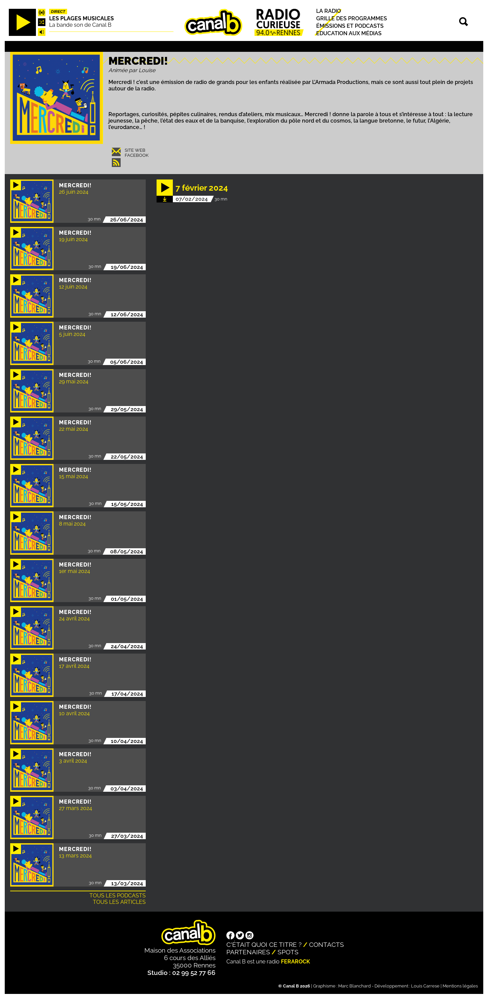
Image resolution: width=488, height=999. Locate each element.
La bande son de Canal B (80, 25)
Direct (58, 11)
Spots (288, 952)
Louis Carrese (425, 986)
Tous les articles (119, 902)
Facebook (136, 155)
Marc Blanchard (354, 986)
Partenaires (248, 952)
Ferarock (295, 961)
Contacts (326, 944)
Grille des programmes (351, 18)
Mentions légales (460, 986)
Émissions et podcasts (350, 26)
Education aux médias (349, 33)
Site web (135, 150)
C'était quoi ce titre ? (264, 944)
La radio (328, 11)
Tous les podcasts (117, 895)
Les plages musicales (81, 18)
